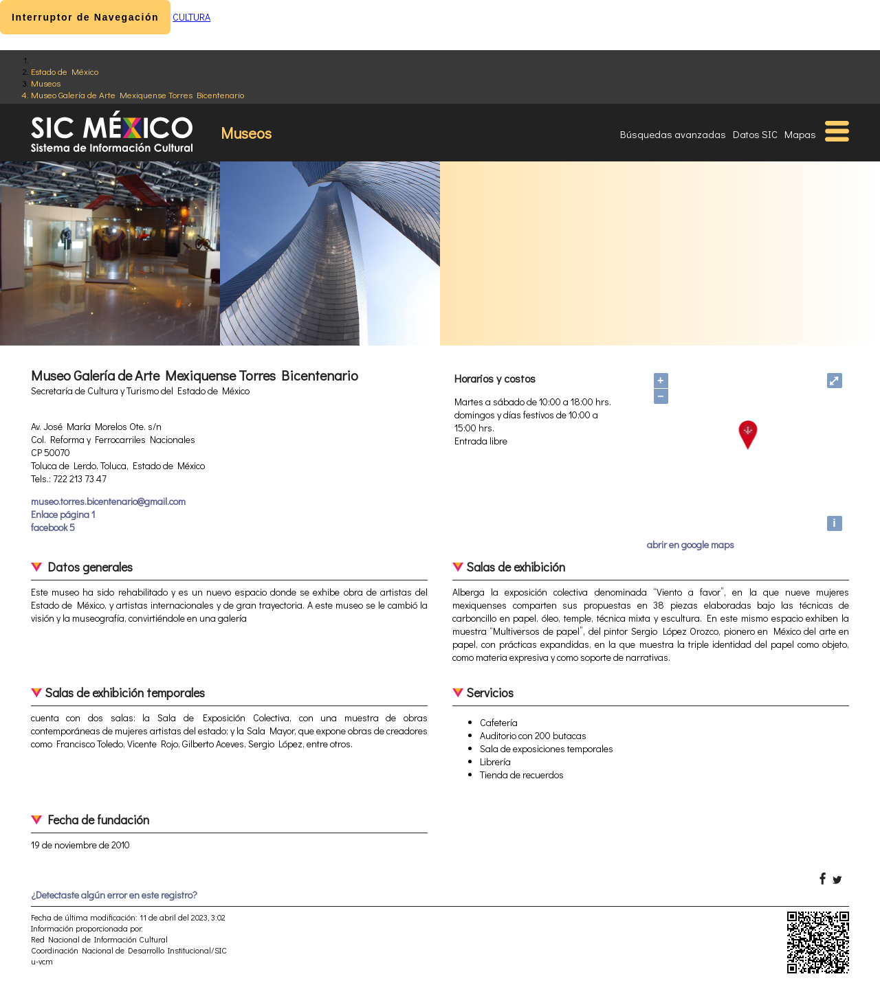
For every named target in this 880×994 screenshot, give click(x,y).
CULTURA (191, 16)
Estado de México (64, 71)
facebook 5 (53, 527)
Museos (45, 83)
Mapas (800, 134)
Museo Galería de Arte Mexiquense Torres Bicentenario (137, 94)
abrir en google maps (690, 544)
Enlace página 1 (63, 514)
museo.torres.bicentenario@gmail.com (108, 501)
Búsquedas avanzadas (673, 134)
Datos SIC (755, 134)
